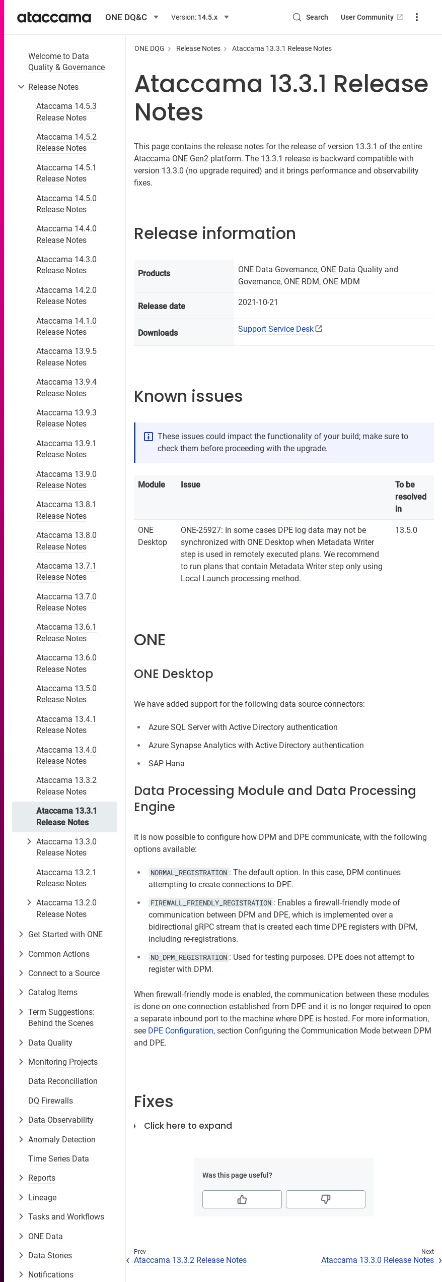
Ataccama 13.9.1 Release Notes (66, 449)
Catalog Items (53, 992)
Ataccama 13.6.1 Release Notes (66, 632)
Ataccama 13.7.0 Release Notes (66, 602)
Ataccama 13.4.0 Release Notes (66, 755)
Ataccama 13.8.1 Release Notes (66, 510)
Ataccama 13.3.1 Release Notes (66, 816)
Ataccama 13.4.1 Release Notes (66, 724)
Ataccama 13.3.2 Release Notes (66, 785)
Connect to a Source (64, 973)
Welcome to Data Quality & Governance (66, 61)
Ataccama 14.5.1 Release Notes (66, 173)
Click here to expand (188, 1126)
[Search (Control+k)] (310, 17)
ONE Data (45, 1236)
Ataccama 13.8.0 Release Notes (66, 540)
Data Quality (50, 1043)
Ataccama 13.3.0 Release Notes (66, 847)
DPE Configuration (180, 1030)
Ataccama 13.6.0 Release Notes (66, 663)
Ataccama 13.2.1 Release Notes (66, 878)
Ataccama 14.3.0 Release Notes (66, 265)
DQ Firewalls (50, 1101)
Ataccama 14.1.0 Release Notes (66, 326)
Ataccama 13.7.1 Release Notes (66, 571)
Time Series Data (58, 1159)
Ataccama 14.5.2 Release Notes (66, 142)
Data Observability (61, 1120)
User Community (373, 17)
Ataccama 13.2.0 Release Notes (66, 908)
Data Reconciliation (63, 1081)
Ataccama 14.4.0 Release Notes (66, 234)
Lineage (42, 1197)
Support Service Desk (276, 329)
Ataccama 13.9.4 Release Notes (66, 387)
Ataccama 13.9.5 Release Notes (66, 356)
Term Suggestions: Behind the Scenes (61, 1017)
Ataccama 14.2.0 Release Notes (66, 295)
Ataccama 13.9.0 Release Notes (66, 479)
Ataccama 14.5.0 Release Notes (66, 204)
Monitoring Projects (63, 1062)
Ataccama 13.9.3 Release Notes (66, 418)
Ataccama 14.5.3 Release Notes (66, 111)
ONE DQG (149, 48)
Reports (41, 1178)
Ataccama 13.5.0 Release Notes (66, 694)
